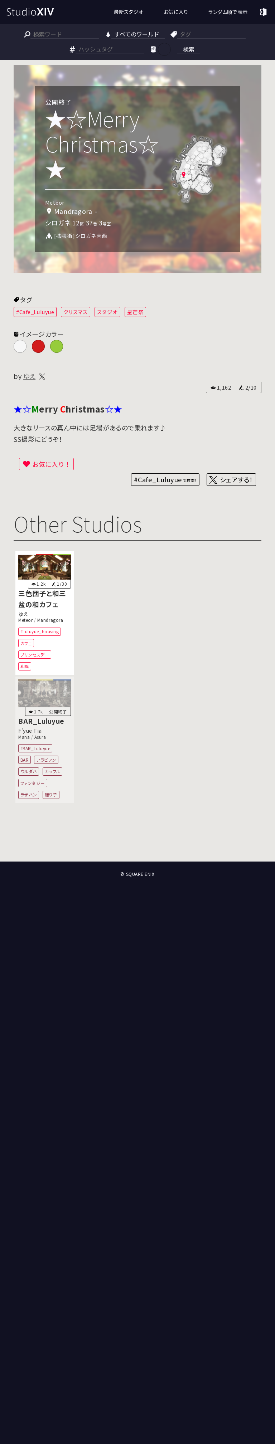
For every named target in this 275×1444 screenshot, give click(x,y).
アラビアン (46, 760)
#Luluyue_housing (39, 631)
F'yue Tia (30, 730)
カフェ (26, 643)
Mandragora (50, 620)
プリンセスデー (34, 655)
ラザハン (28, 794)
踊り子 (51, 794)
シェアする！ (236, 479)
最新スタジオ (128, 11)
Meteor (25, 620)
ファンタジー (32, 783)
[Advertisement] (137, 835)
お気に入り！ (51, 464)
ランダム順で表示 (227, 11)
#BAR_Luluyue (35, 748)
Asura (40, 737)
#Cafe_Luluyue (35, 312)
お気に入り (176, 11)
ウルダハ (28, 771)
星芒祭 (135, 312)
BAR (24, 760)
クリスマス (75, 312)
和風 (24, 666)
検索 (188, 49)
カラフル (53, 771)
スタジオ (107, 312)
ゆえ (29, 376)
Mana (24, 737)
